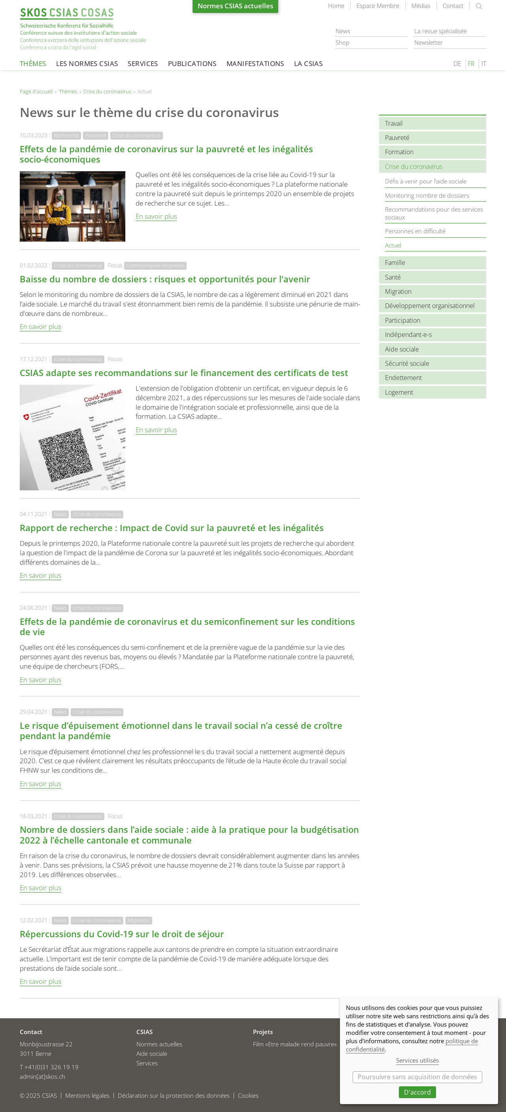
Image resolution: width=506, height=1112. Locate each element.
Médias (421, 5)
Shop (342, 42)
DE (457, 63)
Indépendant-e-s (408, 334)
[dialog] (419, 1050)
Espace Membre (378, 5)
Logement (399, 392)
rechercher (479, 6)
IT (483, 63)
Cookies (248, 1096)
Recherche (66, 135)
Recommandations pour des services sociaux (434, 213)
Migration (139, 920)
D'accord (417, 1092)
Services (143, 63)
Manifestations (255, 63)
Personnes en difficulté (415, 231)
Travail (394, 123)
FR (471, 63)
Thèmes (33, 63)
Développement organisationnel (430, 305)
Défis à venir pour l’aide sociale (425, 181)
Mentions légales (87, 1096)
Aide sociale (402, 349)
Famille (395, 262)
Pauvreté (95, 135)
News (343, 31)
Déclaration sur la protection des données (174, 1096)
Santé (393, 277)
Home (336, 5)
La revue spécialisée (440, 31)
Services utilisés (417, 1060)
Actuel (393, 245)
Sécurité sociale (407, 363)
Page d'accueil (83, 29)
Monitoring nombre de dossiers (427, 195)
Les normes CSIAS (87, 63)
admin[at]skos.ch (42, 1076)
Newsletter (428, 42)
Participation (402, 320)
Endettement (403, 377)
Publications (192, 63)
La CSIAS (308, 63)
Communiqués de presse (155, 265)
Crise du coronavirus (107, 91)
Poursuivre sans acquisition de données (417, 1076)
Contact (453, 5)
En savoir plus (156, 216)
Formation (399, 152)
